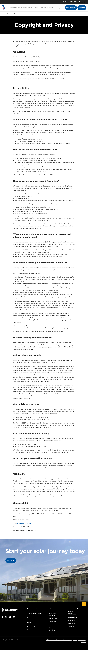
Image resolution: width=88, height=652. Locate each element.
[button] (84, 604)
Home (3, 14)
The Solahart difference (52, 614)
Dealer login (82, 2)
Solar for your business (34, 613)
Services (29, 618)
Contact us (71, 626)
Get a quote (82, 7)
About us (65, 2)
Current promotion (54, 625)
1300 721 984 (73, 2)
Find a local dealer (70, 7)
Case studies (53, 622)
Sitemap (83, 642)
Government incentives (52, 629)
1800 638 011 (72, 620)
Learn (29, 622)
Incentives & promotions (31, 628)
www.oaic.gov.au (63, 497)
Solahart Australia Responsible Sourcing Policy (59, 640)
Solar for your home (33, 609)
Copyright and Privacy (79, 640)
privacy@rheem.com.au (24, 523)
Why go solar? (53, 619)
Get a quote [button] (10, 560)
